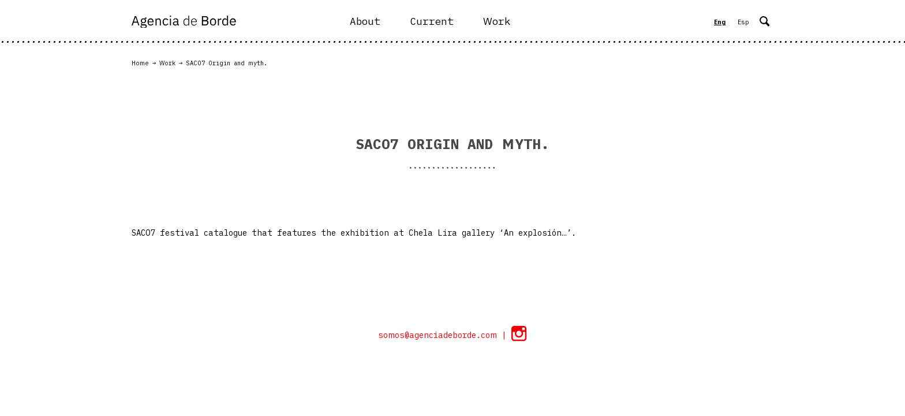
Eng (720, 22)
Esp (743, 22)
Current (432, 21)
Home (140, 63)
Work (496, 21)
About (365, 21)
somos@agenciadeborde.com (440, 335)
